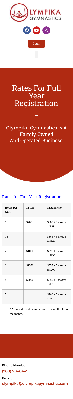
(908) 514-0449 (15, 371)
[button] (36, 54)
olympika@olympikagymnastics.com (35, 383)
